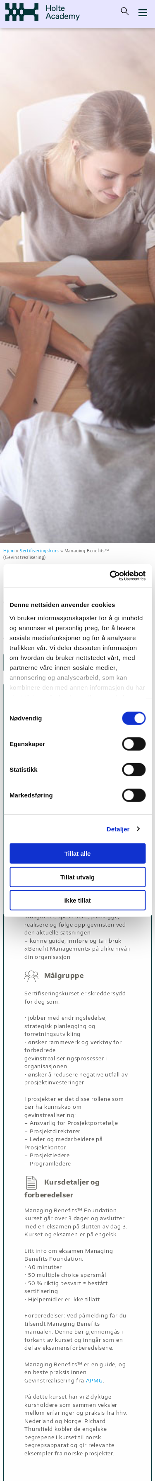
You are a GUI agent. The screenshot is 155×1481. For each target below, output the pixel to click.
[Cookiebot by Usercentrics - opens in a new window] (110, 575)
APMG (94, 1380)
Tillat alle (77, 853)
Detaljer (118, 828)
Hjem (8, 550)
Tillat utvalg (77, 876)
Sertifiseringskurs (39, 550)
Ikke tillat (77, 900)
